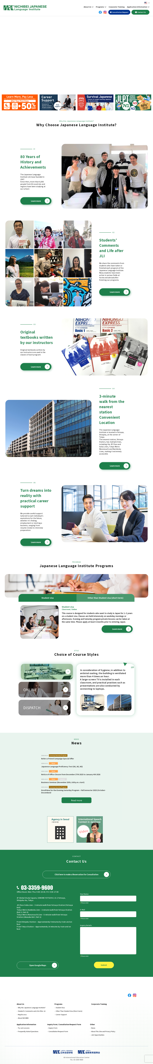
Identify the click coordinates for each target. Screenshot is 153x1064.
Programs (100, 7)
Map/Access (22, 1014)
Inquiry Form (53, 1028)
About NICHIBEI (23, 1018)
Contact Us (140, 12)
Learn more (40, 201)
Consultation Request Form (58, 1031)
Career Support (61, 1014)
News (53, 763)
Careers (62, 779)
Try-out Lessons (24, 1028)
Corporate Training (117, 7)
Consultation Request (119, 12)
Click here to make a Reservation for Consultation (82, 874)
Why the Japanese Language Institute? (32, 1007)
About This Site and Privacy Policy (103, 1031)
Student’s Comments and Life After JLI (32, 1011)
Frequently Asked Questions (28, 1031)
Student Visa (60, 1007)
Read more (76, 800)
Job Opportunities (97, 1035)
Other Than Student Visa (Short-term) (69, 1011)
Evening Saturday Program (58, 755)
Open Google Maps (43, 965)
